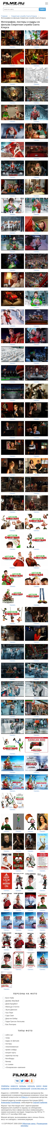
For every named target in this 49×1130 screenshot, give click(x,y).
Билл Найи (9, 998)
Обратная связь (29, 1124)
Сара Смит (9, 1016)
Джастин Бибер (11, 1018)
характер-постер (11, 1055)
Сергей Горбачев (40, 1102)
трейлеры (5, 1086)
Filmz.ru (24, 1097)
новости (14, 1086)
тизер (7, 1038)
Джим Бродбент (11, 1004)
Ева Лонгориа (10, 1024)
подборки (5, 1088)
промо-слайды (11, 1050)
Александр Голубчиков (10, 1102)
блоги (38, 1086)
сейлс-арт (9, 1035)
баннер (8, 1061)
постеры (8, 1044)
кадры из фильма (12, 1041)
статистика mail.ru (39, 1088)
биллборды (9, 1058)
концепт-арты (10, 1053)
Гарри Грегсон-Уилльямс (15, 1021)
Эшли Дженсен (11, 1010)
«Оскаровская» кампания (15, 1067)
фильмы (22, 1086)
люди (45, 1086)
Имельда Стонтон (12, 1007)
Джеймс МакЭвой (12, 1001)
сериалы (31, 1086)
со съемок (9, 1064)
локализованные (11, 1047)
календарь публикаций (20, 1088)
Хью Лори (9, 1013)
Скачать (12, 47)
